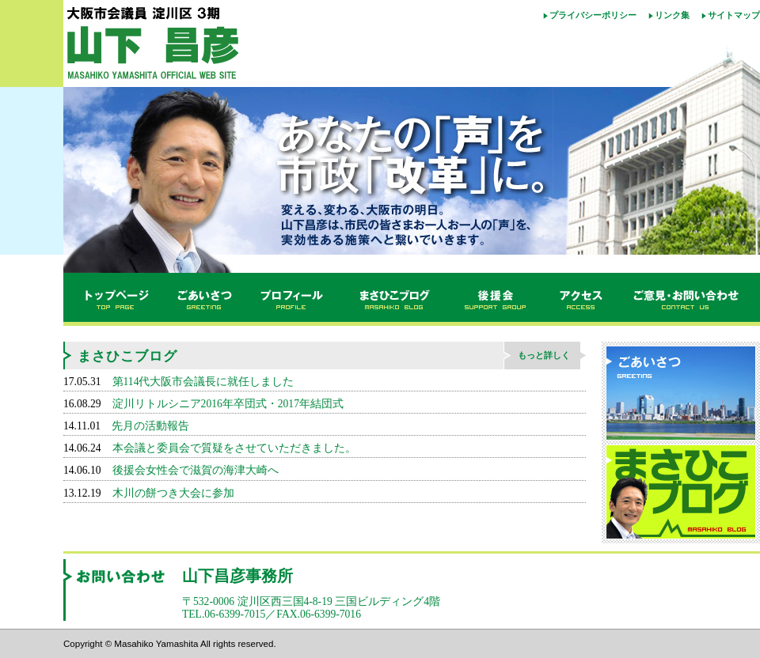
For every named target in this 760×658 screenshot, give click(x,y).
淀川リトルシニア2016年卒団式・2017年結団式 (228, 404)
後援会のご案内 (496, 300)
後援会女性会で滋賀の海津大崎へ (195, 470)
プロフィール (292, 300)
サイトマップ (734, 15)
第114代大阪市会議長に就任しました (203, 382)
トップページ (112, 300)
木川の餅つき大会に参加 (173, 493)
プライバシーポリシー (592, 15)
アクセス (582, 300)
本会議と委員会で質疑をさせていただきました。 (234, 448)
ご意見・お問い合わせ (689, 300)
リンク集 (672, 15)
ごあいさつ (203, 300)
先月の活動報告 (150, 426)
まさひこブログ (393, 300)
